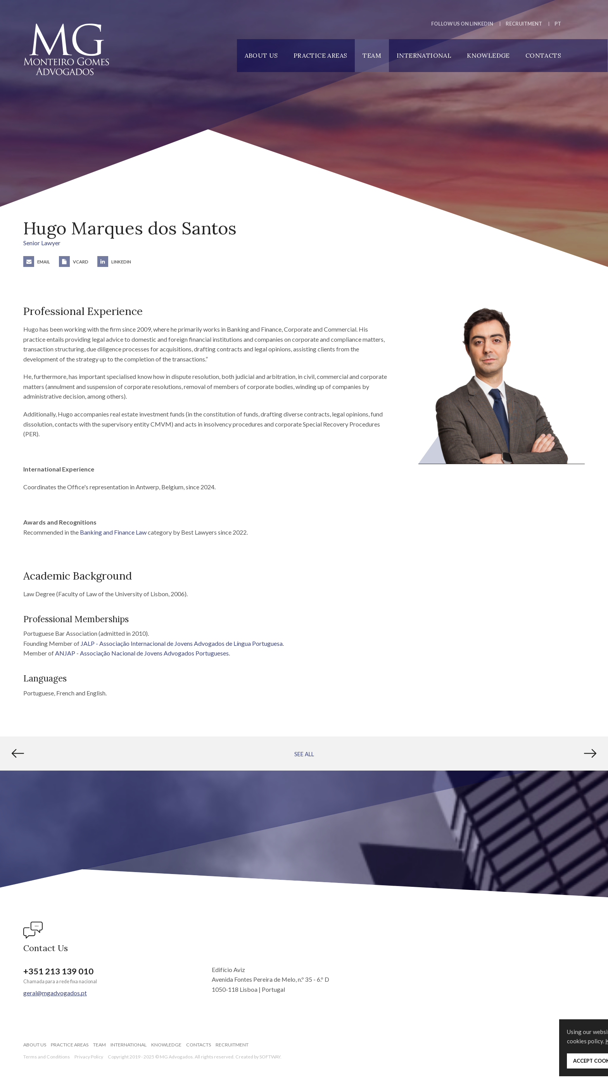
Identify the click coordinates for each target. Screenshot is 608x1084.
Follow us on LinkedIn (462, 24)
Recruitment (524, 24)
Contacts (543, 55)
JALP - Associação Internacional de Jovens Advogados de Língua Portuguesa (182, 643)
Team (372, 55)
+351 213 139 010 (58, 971)
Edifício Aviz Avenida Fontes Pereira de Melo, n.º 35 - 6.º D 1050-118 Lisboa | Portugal (270, 979)
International (424, 55)
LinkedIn (114, 261)
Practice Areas (320, 55)
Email (36, 261)
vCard (73, 261)
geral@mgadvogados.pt (55, 992)
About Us (261, 55)
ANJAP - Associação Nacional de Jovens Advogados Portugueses (142, 653)
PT (557, 24)
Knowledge (488, 55)
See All (304, 754)
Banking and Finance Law (113, 532)
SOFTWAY (269, 1057)
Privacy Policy (88, 1057)
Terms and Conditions (46, 1057)
